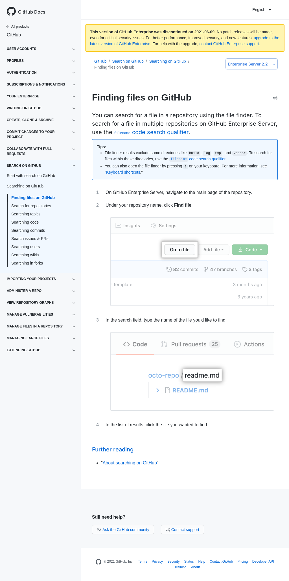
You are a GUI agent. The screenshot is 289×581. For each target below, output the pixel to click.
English (261, 9)
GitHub (14, 34)
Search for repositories (31, 206)
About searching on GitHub (130, 462)
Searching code (25, 222)
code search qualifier (151, 132)
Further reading (112, 449)
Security (173, 561)
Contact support (182, 529)
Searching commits (28, 230)
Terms (142, 561)
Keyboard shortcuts (123, 172)
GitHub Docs (31, 12)
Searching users (25, 246)
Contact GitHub (221, 561)
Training (180, 567)
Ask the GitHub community (123, 529)
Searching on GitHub (167, 61)
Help (201, 561)
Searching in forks (27, 263)
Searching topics (26, 214)
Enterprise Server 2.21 (251, 64)
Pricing (242, 561)
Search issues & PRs (30, 238)
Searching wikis (25, 255)
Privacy (157, 561)
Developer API (263, 561)
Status (189, 561)
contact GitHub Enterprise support (229, 44)
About (195, 567)
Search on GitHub (127, 61)
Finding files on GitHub (33, 197)
